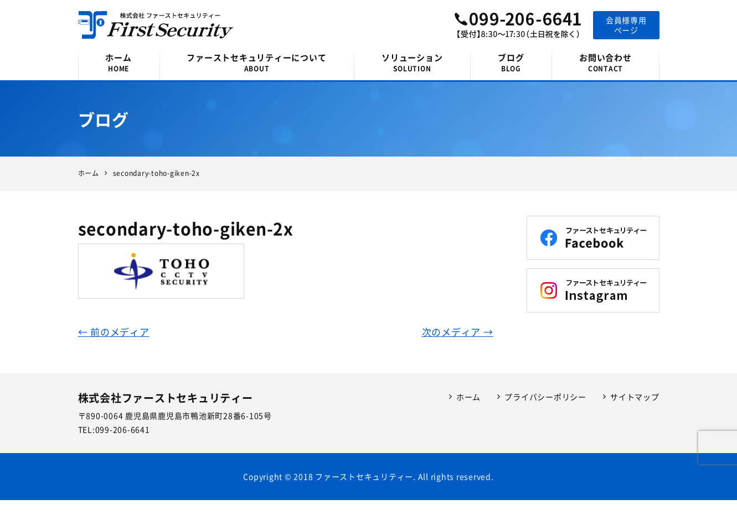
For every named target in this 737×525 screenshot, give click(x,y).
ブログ (510, 62)
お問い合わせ (605, 62)
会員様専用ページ (626, 24)
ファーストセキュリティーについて (257, 62)
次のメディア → (457, 332)
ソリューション (412, 62)
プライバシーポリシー (545, 396)
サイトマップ (634, 396)
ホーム (118, 62)
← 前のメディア (114, 332)
